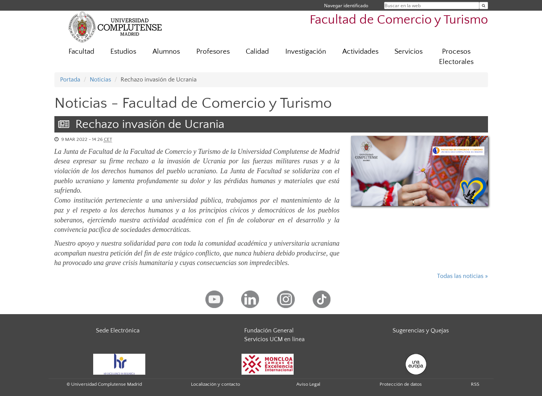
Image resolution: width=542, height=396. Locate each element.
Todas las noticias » (462, 276)
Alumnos (166, 52)
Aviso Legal (308, 384)
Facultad (81, 52)
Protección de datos (401, 384)
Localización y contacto (215, 384)
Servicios (408, 52)
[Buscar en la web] (483, 5)
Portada (70, 79)
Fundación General (269, 330)
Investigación (305, 52)
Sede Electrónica (118, 330)
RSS (475, 384)
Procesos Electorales (456, 57)
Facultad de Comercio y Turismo (399, 20)
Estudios (123, 52)
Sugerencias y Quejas (421, 330)
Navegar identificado (346, 5)
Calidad (257, 52)
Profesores (213, 52)
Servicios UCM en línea (274, 339)
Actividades (360, 52)
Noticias (100, 79)
